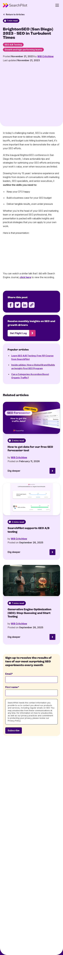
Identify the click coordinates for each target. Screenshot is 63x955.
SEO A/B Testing (13, 44)
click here (25, 252)
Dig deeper (14, 445)
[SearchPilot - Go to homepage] (15, 5)
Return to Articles (15, 14)
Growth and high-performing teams (23, 49)
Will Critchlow (45, 56)
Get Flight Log (18, 308)
